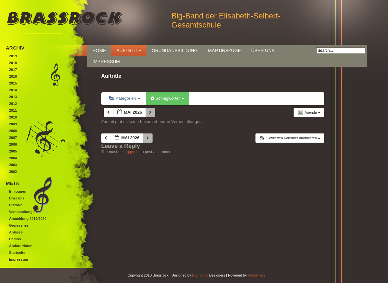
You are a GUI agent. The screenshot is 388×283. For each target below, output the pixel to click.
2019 (13, 56)
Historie (15, 205)
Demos (15, 239)
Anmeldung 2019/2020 (28, 219)
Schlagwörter (167, 98)
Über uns (263, 50)
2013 (13, 97)
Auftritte (128, 50)
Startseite (17, 253)
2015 (13, 83)
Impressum (106, 61)
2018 (13, 63)
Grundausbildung (175, 50)
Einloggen (17, 191)
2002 (13, 172)
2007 (13, 138)
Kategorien (124, 98)
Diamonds (200, 275)
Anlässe (16, 232)
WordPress (256, 275)
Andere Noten (20, 246)
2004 (13, 158)
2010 (13, 117)
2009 (13, 124)
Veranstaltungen (23, 212)
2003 (13, 165)
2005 (13, 151)
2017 (13, 70)
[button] (290, 138)
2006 (13, 144)
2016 (13, 76)
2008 (13, 131)
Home (99, 50)
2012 (13, 104)
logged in (132, 152)
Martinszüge (224, 50)
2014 (13, 90)
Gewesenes (19, 225)
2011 (13, 110)
